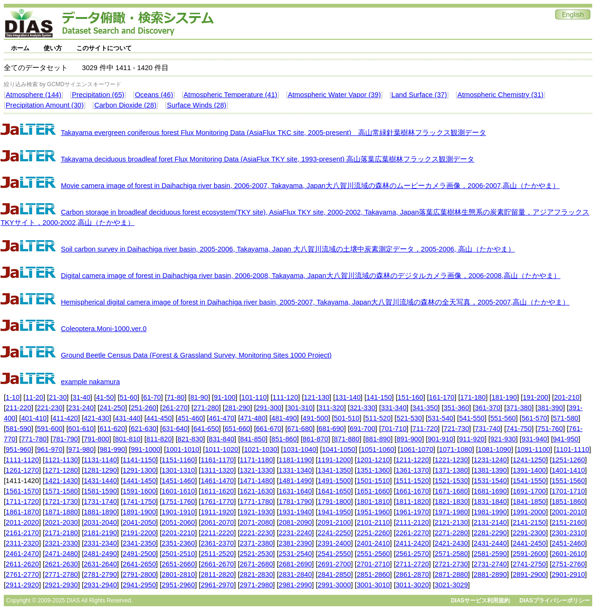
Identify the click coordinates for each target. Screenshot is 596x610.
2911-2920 (22, 585)
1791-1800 (334, 501)
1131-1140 (100, 460)
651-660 (237, 428)
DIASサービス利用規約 (480, 600)
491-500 (315, 418)
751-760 (550, 428)
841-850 (253, 439)
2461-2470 (22, 553)
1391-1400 (529, 470)
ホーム (20, 48)
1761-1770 (217, 501)
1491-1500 (334, 480)
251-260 (143, 408)
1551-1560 (568, 480)
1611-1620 (217, 491)
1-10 (12, 397)
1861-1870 (22, 512)
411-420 (65, 418)
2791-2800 (139, 574)
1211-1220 (412, 460)
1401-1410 (568, 470)
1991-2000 (529, 512)
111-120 (285, 397)
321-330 (362, 408)
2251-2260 (373, 533)
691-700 (362, 428)
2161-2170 (22, 533)
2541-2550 (334, 553)
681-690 (331, 428)
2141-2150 (529, 522)
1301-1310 (178, 470)
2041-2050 (139, 522)
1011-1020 (221, 449)
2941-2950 (139, 585)
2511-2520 (217, 553)
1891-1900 (139, 512)
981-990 (112, 449)
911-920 (472, 439)
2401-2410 (373, 543)
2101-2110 (373, 522)
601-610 (81, 428)
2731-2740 (490, 564)
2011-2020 (22, 522)
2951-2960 (178, 585)
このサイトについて (104, 48)
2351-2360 (178, 543)
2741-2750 (529, 564)
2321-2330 (61, 543)
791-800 (96, 439)
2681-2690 (295, 564)
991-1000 (145, 449)
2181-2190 (100, 533)
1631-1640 (295, 491)
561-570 (534, 418)
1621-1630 (256, 491)
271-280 (206, 408)
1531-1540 (490, 480)
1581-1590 (100, 491)
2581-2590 (490, 553)
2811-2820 (217, 574)
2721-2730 (451, 564)
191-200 (535, 397)
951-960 (18, 449)
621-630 (143, 428)
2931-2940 (100, 585)
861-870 (315, 439)
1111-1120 (22, 460)
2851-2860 (373, 574)
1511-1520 (412, 480)
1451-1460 (178, 480)
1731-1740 (100, 501)
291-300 (268, 408)
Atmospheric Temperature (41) (231, 95)
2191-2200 (139, 533)
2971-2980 (256, 585)
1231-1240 (490, 460)
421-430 (96, 418)
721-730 (456, 428)
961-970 (50, 449)
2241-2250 (334, 533)
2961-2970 (217, 585)
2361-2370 (217, 543)
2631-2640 (100, 564)
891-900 (409, 439)
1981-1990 (490, 512)
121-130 (316, 397)
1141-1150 (139, 460)
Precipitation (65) (98, 95)
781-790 (65, 439)
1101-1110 (572, 449)
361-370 (487, 408)
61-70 (152, 397)
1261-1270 (22, 470)
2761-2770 (22, 574)
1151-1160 (178, 460)
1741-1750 (139, 501)
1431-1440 (100, 480)
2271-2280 (451, 533)
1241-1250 (529, 460)
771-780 (34, 439)
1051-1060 (377, 449)
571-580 (565, 418)
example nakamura (90, 382)
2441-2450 (529, 543)
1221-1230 (451, 460)
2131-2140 (490, 522)
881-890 (378, 439)
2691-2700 (334, 564)
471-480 (253, 418)
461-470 (222, 418)
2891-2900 (529, 574)
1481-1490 (295, 480)
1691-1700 (529, 491)
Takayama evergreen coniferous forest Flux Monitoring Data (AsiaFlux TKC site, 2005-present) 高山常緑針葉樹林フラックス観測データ (273, 132)
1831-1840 (490, 501)
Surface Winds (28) (196, 105)
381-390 (550, 408)
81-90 (199, 397)
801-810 (128, 439)
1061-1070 (416, 449)
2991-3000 (334, 585)
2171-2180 (61, 533)
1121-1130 (61, 460)
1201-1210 (373, 460)
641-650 (206, 428)
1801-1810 (373, 501)
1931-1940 (295, 512)
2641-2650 (139, 564)
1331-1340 (295, 470)
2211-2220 (217, 533)
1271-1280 (61, 470)
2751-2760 (568, 564)
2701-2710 (373, 564)
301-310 (300, 408)
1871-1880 (61, 512)
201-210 (566, 397)
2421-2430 (451, 543)
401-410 (34, 418)
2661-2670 (217, 564)
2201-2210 (178, 533)
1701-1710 (568, 491)
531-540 (440, 418)
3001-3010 (373, 585)
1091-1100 (533, 449)
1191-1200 (334, 460)
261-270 (175, 408)
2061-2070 (217, 522)
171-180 (473, 397)
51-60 (129, 397)
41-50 (105, 397)
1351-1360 (373, 470)
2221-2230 (256, 533)
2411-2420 (412, 543)
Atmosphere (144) (33, 95)
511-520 (378, 418)
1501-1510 (373, 480)
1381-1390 (490, 470)
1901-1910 (178, 512)
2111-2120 (412, 522)
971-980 (81, 449)
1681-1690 (490, 491)
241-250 (112, 408)
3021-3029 (451, 585)
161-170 (441, 397)
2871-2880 (451, 574)
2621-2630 (61, 564)
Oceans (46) (154, 95)
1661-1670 (412, 491)
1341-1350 (334, 470)
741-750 (519, 428)
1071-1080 (455, 449)
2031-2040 (100, 522)
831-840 (222, 439)
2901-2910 (568, 574)
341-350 (425, 408)
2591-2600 (529, 553)
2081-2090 (295, 522)
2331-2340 (100, 543)
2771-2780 (61, 574)
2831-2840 (295, 574)
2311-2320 (22, 543)
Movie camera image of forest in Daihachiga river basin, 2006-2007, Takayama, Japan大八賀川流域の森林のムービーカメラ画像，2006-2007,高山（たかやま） (310, 185)
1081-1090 (494, 449)
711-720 (425, 428)
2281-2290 (490, 533)
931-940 (534, 439)
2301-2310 (568, 533)
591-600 (50, 428)
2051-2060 (178, 522)
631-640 (175, 428)
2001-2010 (568, 512)
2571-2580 (451, 553)
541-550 (472, 418)
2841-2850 (334, 574)
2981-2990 (295, 585)
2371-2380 (256, 543)
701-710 (393, 428)
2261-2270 (412, 533)
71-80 (176, 397)
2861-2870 (412, 574)
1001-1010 (182, 449)
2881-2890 (490, 574)
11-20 (35, 397)
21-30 (58, 397)
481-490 (284, 418)
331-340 (393, 408)
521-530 (409, 418)
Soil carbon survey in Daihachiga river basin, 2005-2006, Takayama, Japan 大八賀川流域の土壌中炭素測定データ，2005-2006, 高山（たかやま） (288, 249)
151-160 (410, 397)
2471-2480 (61, 553)
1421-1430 (61, 480)
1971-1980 (451, 512)
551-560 (503, 418)
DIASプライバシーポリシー (554, 600)
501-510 (347, 418)
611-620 (112, 428)
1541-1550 (529, 480)
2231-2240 (295, 533)
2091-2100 (334, 522)
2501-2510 (178, 553)
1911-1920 (217, 512)
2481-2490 (100, 553)
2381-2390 (295, 543)
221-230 (50, 408)
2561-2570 (412, 553)
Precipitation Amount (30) (45, 105)
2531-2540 (295, 553)
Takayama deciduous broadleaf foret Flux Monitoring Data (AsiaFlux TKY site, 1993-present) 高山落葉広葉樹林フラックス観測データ (267, 159)
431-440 (128, 418)
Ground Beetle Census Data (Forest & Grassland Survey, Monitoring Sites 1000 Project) (196, 355)
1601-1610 (178, 491)
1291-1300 (139, 470)
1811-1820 (412, 501)
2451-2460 (568, 543)
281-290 (237, 408)
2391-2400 (334, 543)
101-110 (254, 397)
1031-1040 (299, 449)
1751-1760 (178, 501)
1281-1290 (100, 470)
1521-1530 (451, 480)
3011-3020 (412, 585)
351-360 (456, 408)
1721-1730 (61, 501)
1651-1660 (373, 491)
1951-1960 (373, 512)
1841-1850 (529, 501)
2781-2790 (100, 574)
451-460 (190, 418)
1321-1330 (256, 470)
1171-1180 (256, 460)
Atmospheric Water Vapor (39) (334, 95)
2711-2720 (412, 564)
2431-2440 (490, 543)
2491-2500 (139, 553)
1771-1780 (256, 501)
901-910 (440, 439)
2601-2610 (568, 553)
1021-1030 (260, 449)
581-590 (18, 428)
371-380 (519, 408)
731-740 (487, 428)
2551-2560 (373, 553)
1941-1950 (334, 512)
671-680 (300, 428)
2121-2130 (451, 522)
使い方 (53, 48)
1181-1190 (295, 460)
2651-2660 (178, 564)
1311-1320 (217, 470)
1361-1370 (412, 470)
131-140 (348, 397)
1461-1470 (217, 480)
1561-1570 (22, 491)
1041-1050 (338, 449)
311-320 (331, 408)
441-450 (159, 418)
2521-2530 (256, 553)
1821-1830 (451, 501)
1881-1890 (100, 512)
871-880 (347, 439)
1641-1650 (334, 491)
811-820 (159, 439)
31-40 (81, 397)
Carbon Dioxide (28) (125, 105)
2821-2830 (256, 574)
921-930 (503, 439)
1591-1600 (139, 491)
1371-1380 (451, 470)
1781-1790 (295, 501)
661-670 (268, 428)
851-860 (284, 439)
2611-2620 (22, 564)
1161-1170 (217, 460)
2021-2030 (61, 522)
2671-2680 (256, 564)
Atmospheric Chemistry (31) (501, 95)
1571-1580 (61, 491)
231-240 (81, 408)
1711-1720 (22, 501)
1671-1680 (451, 491)
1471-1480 (256, 480)
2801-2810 (178, 574)
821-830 (190, 439)
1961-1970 (412, 512)
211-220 (18, 408)
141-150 (379, 397)
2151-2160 (568, 522)
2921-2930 (61, 585)
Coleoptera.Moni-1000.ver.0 (103, 328)
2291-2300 (529, 533)
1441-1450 (139, 480)
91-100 (224, 397)
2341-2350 (139, 543)
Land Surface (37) (419, 95)
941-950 (565, 439)
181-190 (504, 397)
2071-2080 (256, 522)
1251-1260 (568, 460)
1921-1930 (256, 512)
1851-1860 (568, 501)
